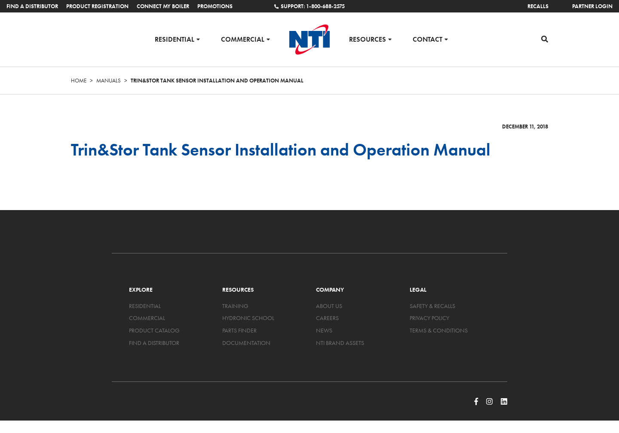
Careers (327, 318)
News (324, 330)
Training (235, 306)
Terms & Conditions (439, 330)
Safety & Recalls (432, 306)
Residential (174, 38)
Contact (427, 38)
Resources (367, 38)
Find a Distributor (32, 6)
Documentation (246, 343)
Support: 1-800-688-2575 (309, 6)
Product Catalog (154, 330)
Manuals (108, 80)
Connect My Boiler (163, 6)
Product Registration (97, 6)
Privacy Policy (429, 318)
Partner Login (592, 6)
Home (78, 80)
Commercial (242, 38)
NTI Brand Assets (340, 343)
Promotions (215, 6)
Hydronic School (248, 318)
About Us (329, 306)
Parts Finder (239, 330)
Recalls (538, 6)
